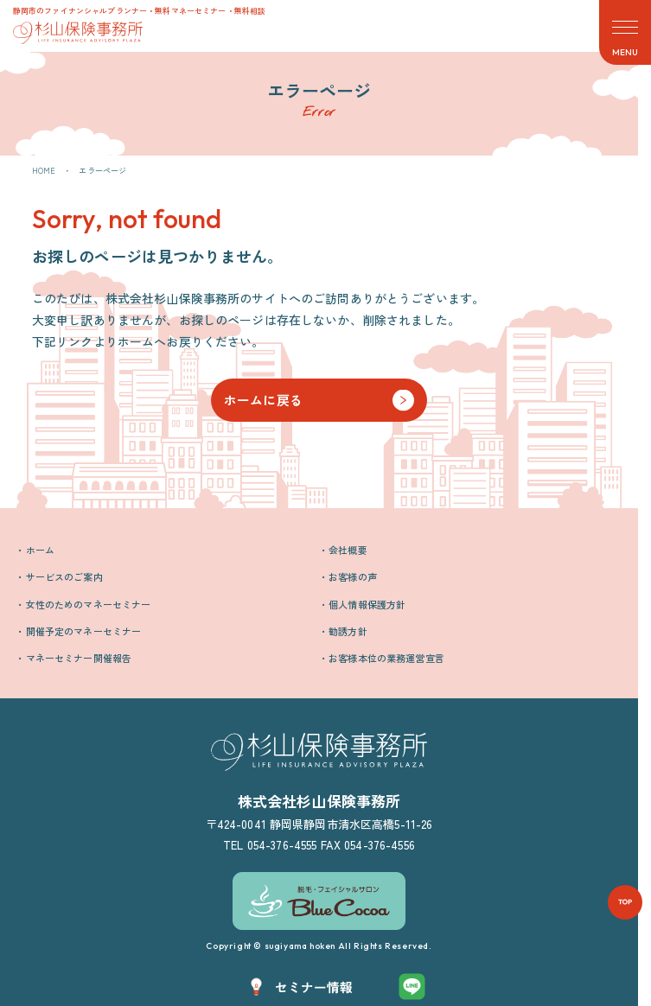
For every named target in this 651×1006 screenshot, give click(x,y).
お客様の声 (353, 576)
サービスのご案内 (64, 576)
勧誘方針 (348, 631)
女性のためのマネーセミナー (88, 604)
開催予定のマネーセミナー (84, 631)
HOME (44, 170)
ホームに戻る (263, 400)
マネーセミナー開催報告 (79, 658)
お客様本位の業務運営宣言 (386, 658)
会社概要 (348, 550)
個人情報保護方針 (367, 604)
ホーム (40, 550)
